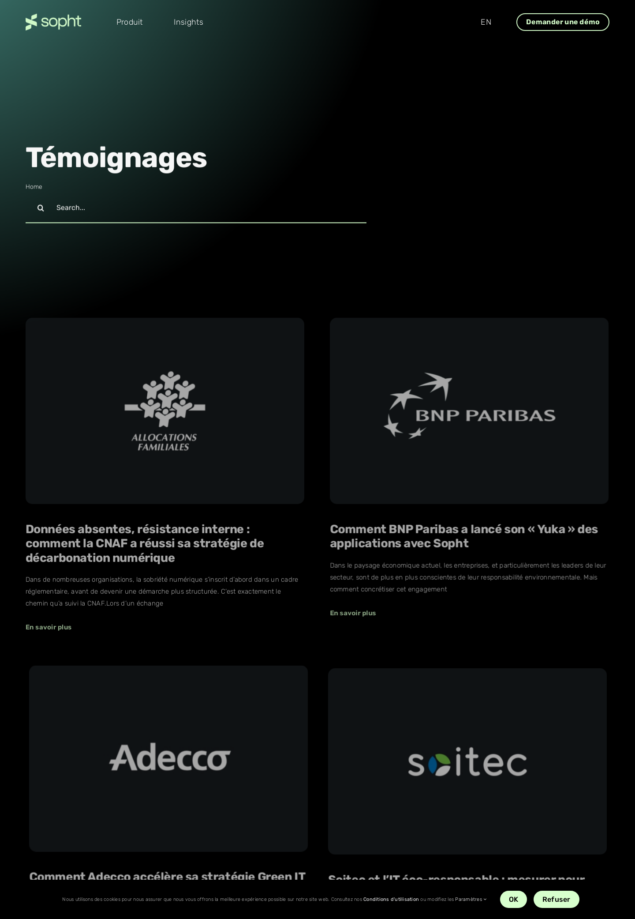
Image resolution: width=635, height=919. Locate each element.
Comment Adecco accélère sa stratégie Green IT (481, 609)
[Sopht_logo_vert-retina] (53, 17)
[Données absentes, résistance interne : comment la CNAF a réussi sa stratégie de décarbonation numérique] (165, 413)
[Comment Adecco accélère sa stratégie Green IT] (482, 491)
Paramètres (470, 899)
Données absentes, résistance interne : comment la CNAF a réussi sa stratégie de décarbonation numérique (145, 545)
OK (513, 899)
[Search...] (196, 209)
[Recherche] (41, 209)
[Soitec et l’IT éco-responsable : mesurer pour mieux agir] (232, 741)
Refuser (556, 899)
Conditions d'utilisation (391, 899)
